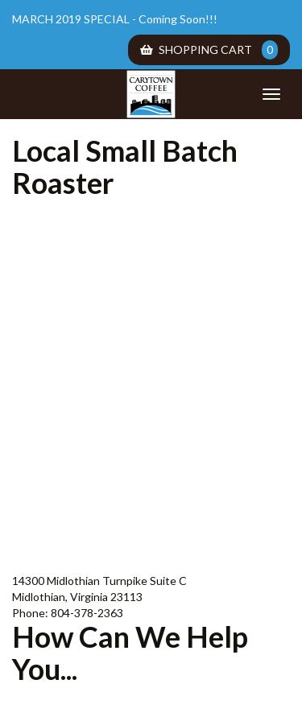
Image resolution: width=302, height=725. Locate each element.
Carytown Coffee (151, 94)
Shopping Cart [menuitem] (209, 50)
